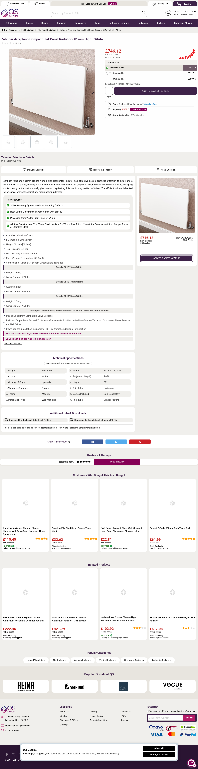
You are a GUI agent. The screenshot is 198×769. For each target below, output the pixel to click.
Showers (61, 23)
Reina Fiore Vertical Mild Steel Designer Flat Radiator (172, 619)
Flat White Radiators (68, 427)
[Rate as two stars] (79, 462)
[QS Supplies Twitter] (14, 754)
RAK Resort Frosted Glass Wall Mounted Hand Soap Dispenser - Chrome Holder (121, 530)
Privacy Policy (96, 716)
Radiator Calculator (13, 344)
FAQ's (123, 716)
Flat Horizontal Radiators (45, 427)
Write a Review (117, 461)
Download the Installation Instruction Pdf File (93, 420)
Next (91, 92)
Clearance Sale (15, 4)
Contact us (126, 711)
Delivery (93, 711)
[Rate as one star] (78, 462)
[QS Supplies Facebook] (7, 754)
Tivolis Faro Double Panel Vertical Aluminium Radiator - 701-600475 (69, 619)
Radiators (143, 23)
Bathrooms (11, 23)
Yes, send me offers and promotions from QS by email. (173, 711)
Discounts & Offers (69, 720)
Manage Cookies (159, 754)
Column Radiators (82, 660)
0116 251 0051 (10, 730)
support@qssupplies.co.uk (16, 725)
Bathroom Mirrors (183, 23)
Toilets (29, 23)
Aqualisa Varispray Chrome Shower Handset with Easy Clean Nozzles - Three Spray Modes (24, 531)
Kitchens (160, 23)
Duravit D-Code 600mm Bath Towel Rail (170, 528)
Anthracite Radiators (161, 660)
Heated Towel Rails (36, 660)
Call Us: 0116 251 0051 (184, 11)
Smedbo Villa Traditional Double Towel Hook (72, 530)
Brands (39, 4)
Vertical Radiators (107, 660)
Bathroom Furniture (119, 23)
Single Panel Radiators (89, 427)
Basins (44, 23)
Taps (97, 23)
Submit (189, 718)
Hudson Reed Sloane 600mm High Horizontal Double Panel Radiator (118, 619)
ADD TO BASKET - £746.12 (155, 91)
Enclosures (80, 23)
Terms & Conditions (99, 720)
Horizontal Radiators (134, 660)
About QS (64, 711)
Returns (124, 720)
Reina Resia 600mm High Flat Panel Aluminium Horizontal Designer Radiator (23, 619)
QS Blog (63, 716)
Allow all (159, 748)
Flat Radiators (59, 660)
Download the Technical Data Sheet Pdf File (28, 420)
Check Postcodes (138, 109)
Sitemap (64, 724)
